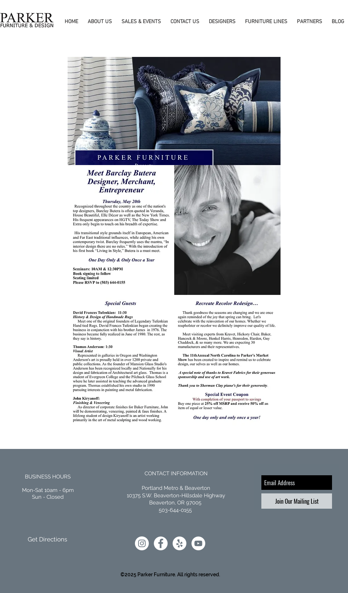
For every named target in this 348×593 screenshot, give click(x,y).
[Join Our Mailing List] (296, 501)
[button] (98, 22)
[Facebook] (161, 543)
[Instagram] (142, 543)
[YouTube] (198, 543)
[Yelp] (179, 543)
